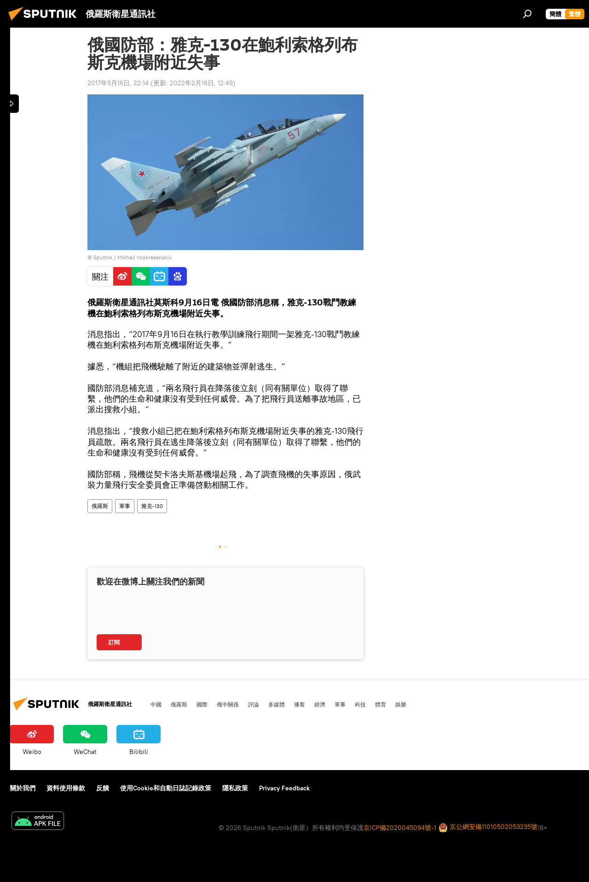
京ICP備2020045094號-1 (400, 828)
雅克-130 (152, 505)
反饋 (102, 788)
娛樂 (400, 704)
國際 (202, 704)
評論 (253, 704)
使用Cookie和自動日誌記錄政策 (165, 788)
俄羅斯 (100, 505)
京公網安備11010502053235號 (488, 827)
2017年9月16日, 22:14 (118, 83)
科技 (360, 704)
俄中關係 (228, 704)
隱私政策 (235, 788)
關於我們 (22, 788)
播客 (299, 704)
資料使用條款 (65, 788)
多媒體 (276, 704)
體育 (380, 704)
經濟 (319, 704)
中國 (156, 704)
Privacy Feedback (284, 788)
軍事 (124, 505)
